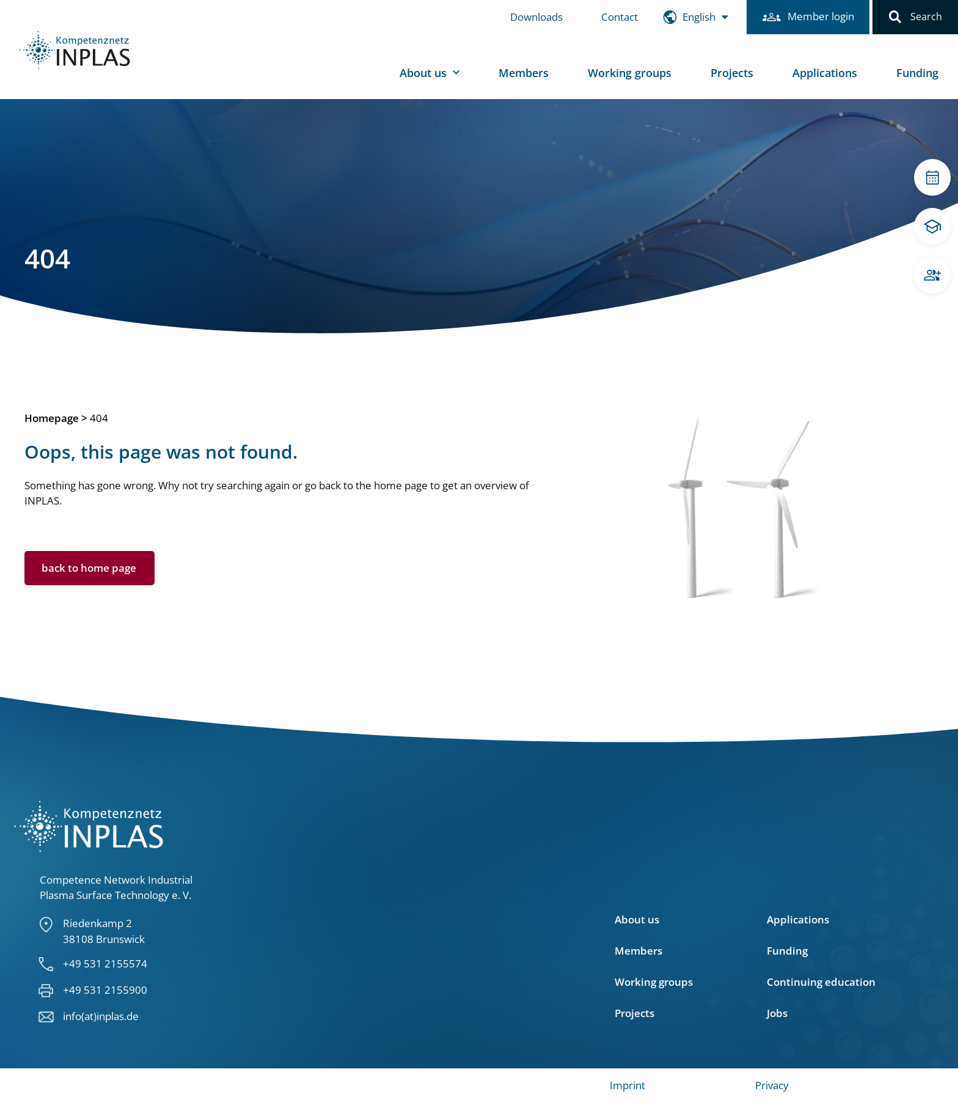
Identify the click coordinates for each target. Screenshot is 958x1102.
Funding (917, 72)
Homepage (51, 418)
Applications (824, 72)
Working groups (629, 72)
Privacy (772, 1085)
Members (524, 72)
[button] (895, 17)
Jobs (777, 1013)
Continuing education (821, 982)
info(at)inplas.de (101, 1016)
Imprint (627, 1085)
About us (429, 73)
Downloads (530, 17)
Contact (613, 17)
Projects (732, 72)
